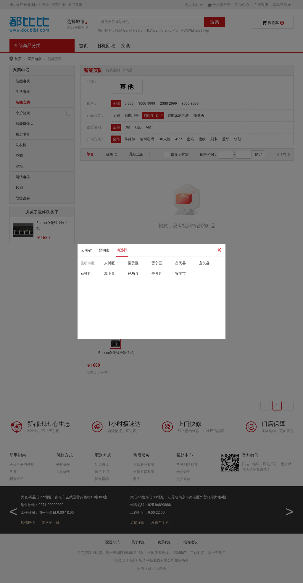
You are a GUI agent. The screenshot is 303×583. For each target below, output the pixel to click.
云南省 (86, 250)
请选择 (122, 250)
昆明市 (104, 250)
